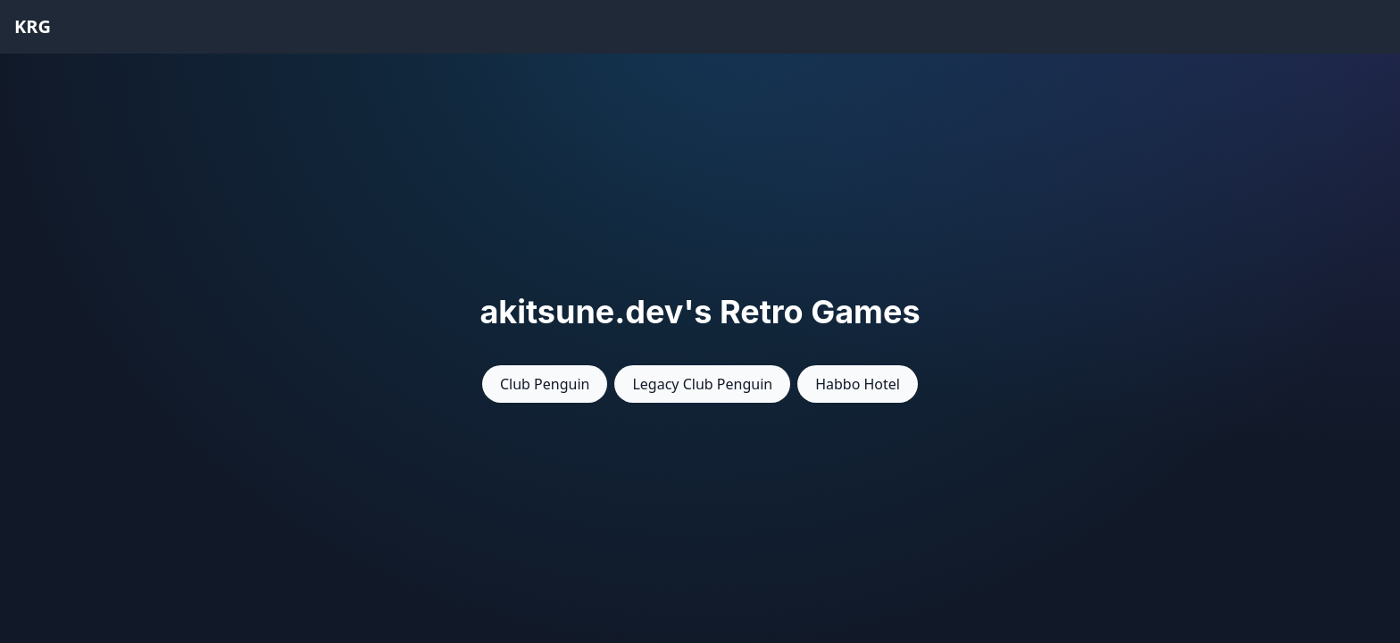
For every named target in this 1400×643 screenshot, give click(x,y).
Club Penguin (544, 384)
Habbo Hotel (857, 384)
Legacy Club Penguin (702, 384)
